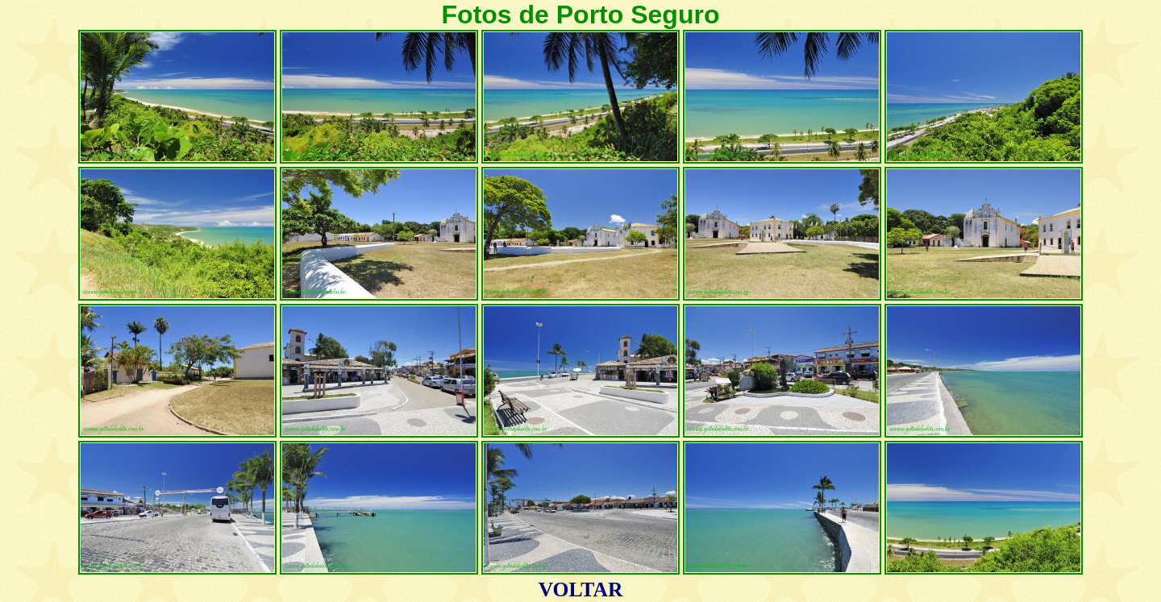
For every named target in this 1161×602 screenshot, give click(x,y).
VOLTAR (581, 589)
